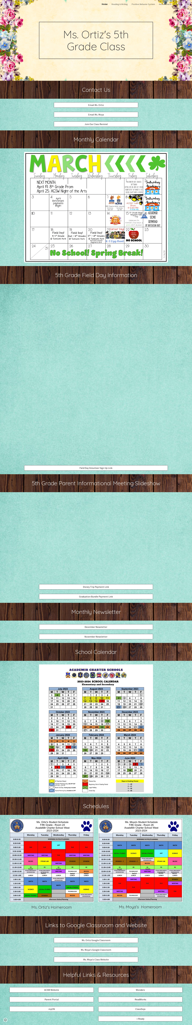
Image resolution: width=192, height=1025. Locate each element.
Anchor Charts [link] (165, 4)
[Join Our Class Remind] (96, 124)
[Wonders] (140, 990)
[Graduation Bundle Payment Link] (96, 597)
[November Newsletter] (96, 637)
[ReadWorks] (140, 999)
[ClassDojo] (140, 1009)
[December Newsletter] (96, 627)
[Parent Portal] (52, 999)
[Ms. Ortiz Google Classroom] (96, 940)
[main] (96, 40)
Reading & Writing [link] (119, 4)
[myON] (52, 1009)
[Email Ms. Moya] (96, 115)
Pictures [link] (179, 4)
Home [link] (105, 4)
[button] (188, 4)
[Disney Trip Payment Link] (96, 587)
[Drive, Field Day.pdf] (96, 374)
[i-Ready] (140, 1019)
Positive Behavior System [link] (143, 4)
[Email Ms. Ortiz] (96, 105)
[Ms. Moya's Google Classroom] (96, 950)
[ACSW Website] (52, 990)
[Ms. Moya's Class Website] (96, 959)
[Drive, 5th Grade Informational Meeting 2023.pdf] (96, 538)
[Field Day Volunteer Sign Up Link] (96, 468)
